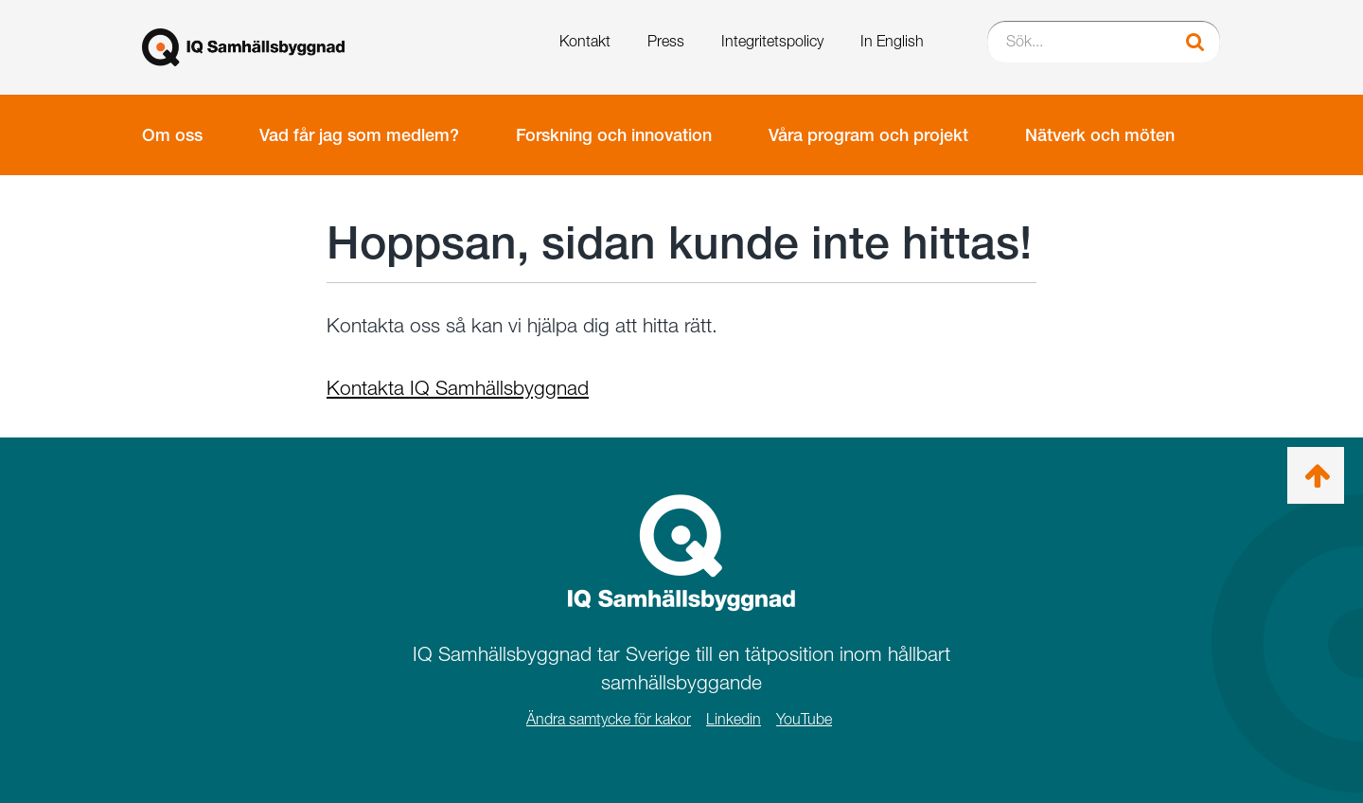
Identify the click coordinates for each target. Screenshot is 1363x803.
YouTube (804, 719)
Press (665, 41)
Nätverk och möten (1100, 135)
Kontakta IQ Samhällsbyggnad (458, 388)
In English (892, 41)
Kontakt (585, 41)
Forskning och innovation (614, 135)
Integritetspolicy (772, 41)
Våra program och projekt (868, 135)
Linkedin (733, 719)
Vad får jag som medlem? (359, 135)
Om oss (172, 135)
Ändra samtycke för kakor (608, 719)
